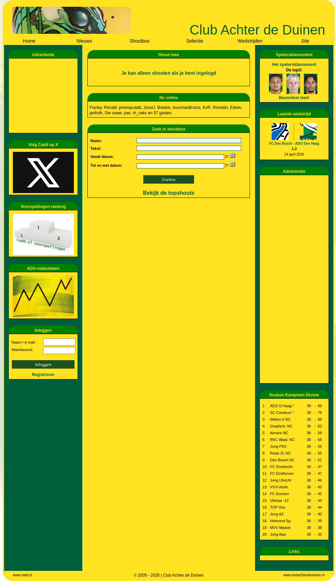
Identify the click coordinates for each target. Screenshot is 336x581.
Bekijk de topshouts (168, 193)
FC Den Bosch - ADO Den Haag (294, 143)
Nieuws (84, 41)
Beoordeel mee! (294, 97)
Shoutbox (139, 41)
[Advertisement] (44, 96)
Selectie (194, 41)
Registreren (43, 374)
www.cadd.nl (22, 575)
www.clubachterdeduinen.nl (303, 575)
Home (29, 41)
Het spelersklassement (294, 64)
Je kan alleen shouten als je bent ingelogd (168, 73)
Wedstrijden (249, 41)
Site (305, 41)
